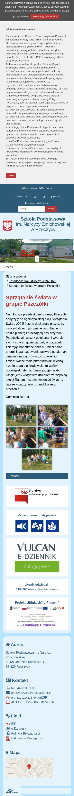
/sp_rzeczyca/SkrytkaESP (26, 697)
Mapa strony (45, 188)
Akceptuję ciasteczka (45, 16)
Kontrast (55, 197)
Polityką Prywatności (28, 6)
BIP (11, 723)
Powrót (15, 476)
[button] (4, 251)
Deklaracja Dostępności (25, 738)
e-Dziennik (16, 728)
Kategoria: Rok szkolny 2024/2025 (32, 281)
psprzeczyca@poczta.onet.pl (28, 692)
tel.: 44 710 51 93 (20, 688)
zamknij (11, 176)
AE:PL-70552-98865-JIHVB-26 (30, 702)
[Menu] (37, 267)
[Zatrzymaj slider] (37, 259)
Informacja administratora (37, 203)
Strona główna (29, 188)
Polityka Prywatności (23, 733)
